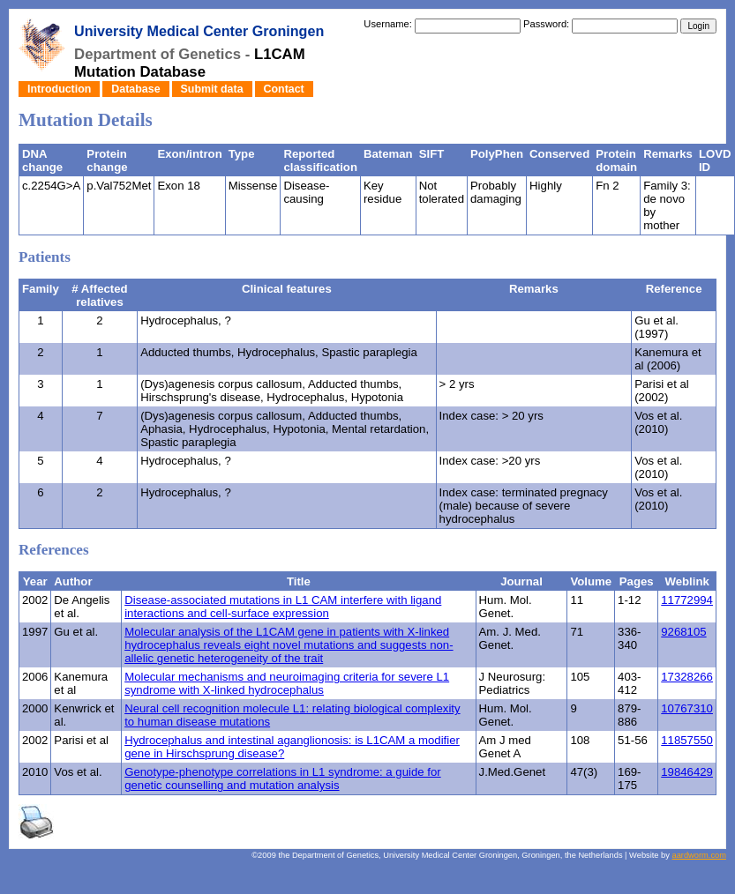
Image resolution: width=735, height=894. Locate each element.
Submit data (212, 89)
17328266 (687, 676)
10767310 (687, 708)
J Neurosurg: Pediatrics (512, 683)
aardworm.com (699, 855)
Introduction (59, 89)
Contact (284, 89)
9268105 (683, 631)
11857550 (687, 740)
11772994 (687, 600)
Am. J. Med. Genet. (510, 638)
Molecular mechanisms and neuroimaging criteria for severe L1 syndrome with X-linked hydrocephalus (286, 683)
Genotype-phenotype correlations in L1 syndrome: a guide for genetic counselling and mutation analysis (282, 778)
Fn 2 (607, 185)
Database (135, 89)
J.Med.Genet (512, 772)
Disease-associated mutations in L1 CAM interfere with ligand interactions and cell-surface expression (282, 606)
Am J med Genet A (505, 747)
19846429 (687, 772)
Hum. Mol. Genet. (505, 606)
